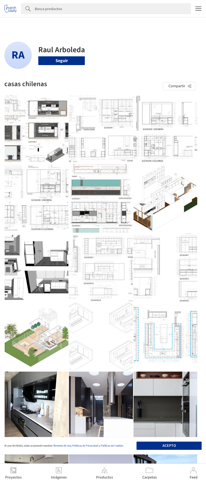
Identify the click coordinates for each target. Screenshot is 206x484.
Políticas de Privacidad (85, 446)
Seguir (62, 61)
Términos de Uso (62, 446)
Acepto (169, 445)
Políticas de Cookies (112, 446)
